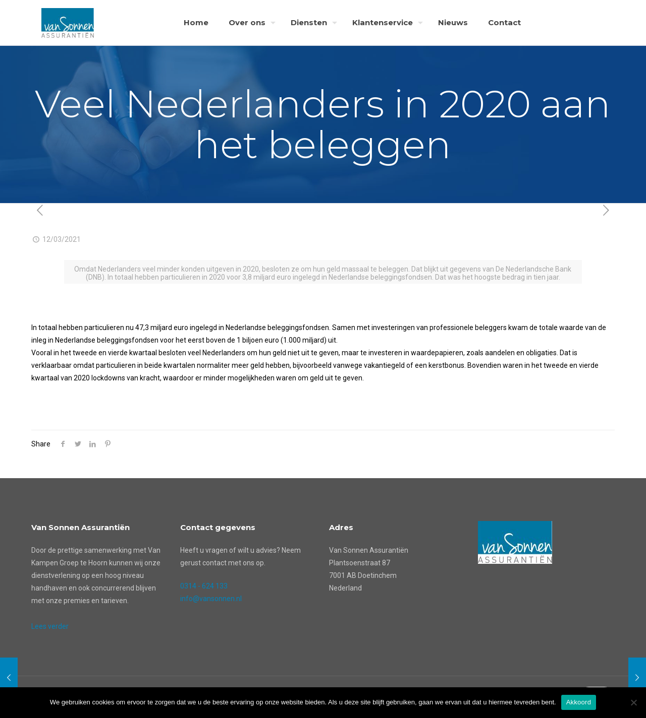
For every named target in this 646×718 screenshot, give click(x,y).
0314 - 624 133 (204, 586)
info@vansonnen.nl (211, 599)
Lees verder (50, 626)
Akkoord (578, 702)
